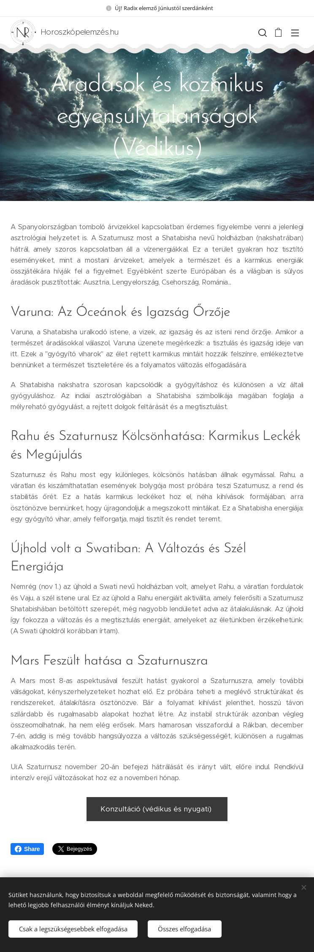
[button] (261, 32)
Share (27, 849)
